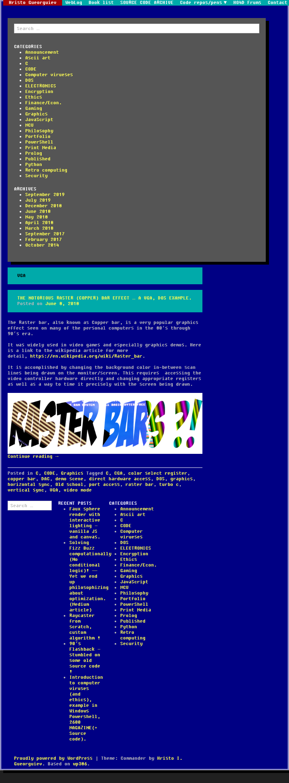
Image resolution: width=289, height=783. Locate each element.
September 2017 (45, 234)
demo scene (69, 479)
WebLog (73, 3)
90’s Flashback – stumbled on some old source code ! (85, 658)
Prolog (33, 153)
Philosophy (39, 131)
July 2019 (38, 200)
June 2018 (38, 211)
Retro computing (46, 170)
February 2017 (43, 240)
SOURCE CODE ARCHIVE (147, 3)
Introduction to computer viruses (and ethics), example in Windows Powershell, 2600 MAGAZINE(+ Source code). (86, 708)
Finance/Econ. (43, 103)
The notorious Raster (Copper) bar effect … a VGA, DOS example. (104, 298)
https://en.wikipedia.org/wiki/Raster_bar (86, 356)
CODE (30, 69)
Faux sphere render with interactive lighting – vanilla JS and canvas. (84, 523)
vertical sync (26, 490)
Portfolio (38, 137)
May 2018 (36, 217)
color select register (157, 473)
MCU (29, 125)
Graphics (36, 114)
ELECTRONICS (40, 86)
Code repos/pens (201, 3)
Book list (101, 3)
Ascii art (38, 58)
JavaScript (39, 120)
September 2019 (45, 195)
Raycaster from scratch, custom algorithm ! (84, 627)
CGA (118, 473)
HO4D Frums (247, 3)
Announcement (42, 52)
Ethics (33, 97)
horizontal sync (29, 485)
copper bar (22, 479)
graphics (181, 479)
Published (38, 159)
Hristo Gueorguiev (33, 3)
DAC (45, 479)
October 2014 (42, 245)
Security (36, 176)
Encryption (39, 92)
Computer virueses (49, 75)
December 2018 (43, 206)
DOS (29, 80)
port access (104, 485)
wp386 (80, 764)
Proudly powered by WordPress (53, 758)
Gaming (33, 108)
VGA (54, 490)
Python (33, 165)
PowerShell (39, 142)
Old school (69, 485)
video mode (78, 490)
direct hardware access (120, 479)
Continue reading (33, 456)
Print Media (40, 148)
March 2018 (39, 228)
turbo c (169, 485)
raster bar (139, 485)
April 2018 (39, 223)
